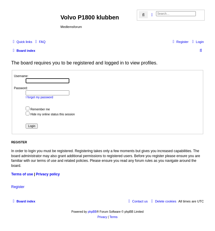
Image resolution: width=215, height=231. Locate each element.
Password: (21, 88)
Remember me (38, 109)
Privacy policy (48, 174)
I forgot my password (39, 97)
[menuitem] (39, 41)
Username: (21, 76)
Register (17, 187)
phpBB (92, 211)
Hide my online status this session (50, 114)
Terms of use (22, 174)
